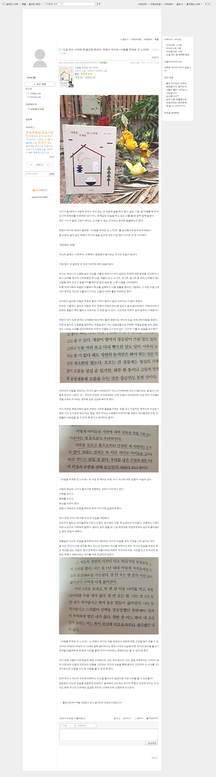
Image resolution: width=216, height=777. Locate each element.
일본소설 (41, 149)
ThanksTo (152, 718)
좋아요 (117, 718)
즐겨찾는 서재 (193, 4)
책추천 (36, 152)
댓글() (155, 57)
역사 (49, 143)
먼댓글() (71, 718)
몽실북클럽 (33, 132)
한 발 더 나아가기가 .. (176, 106)
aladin (45, 197)
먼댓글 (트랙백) (171, 113)
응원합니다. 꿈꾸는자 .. (177, 86)
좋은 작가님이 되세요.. (177, 83)
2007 (38, 165)
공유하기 (127, 718)
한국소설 (44, 152)
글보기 (125, 39)
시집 (35, 143)
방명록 (29, 119)
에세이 (42, 142)
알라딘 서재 (12, 4)
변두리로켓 (44, 136)
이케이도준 (31, 149)
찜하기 (139, 718)
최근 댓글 (168, 77)
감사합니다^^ (172, 96)
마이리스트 (35, 97)
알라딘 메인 (35, 4)
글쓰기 (180, 4)
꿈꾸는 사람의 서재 (40, 21)
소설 (47, 139)
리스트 (29, 88)
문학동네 (33, 136)
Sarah (132, 63)
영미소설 (39, 146)
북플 (24, 4)
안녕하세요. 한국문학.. (177, 102)
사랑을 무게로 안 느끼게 (86, 67)
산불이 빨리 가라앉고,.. (177, 90)
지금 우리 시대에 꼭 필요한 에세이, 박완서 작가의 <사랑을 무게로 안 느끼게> (106, 49)
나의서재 (143, 4)
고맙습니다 (171, 93)
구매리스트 (35, 93)
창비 (30, 152)
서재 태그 (30, 127)
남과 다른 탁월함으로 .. (177, 99)
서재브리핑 (156, 4)
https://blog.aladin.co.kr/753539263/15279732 (78, 63)
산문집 (40, 139)
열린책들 (30, 146)
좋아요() (80, 718)
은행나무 (48, 146)
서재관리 (169, 4)
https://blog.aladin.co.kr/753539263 (46, 25)
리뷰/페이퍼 (31, 104)
